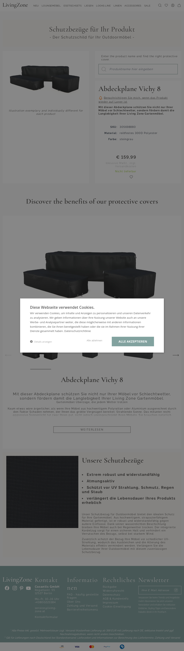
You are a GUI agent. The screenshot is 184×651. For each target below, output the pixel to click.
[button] (41, 342)
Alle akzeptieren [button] (133, 341)
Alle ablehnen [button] (94, 340)
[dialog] (92, 326)
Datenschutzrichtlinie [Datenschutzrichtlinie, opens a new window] (77, 331)
